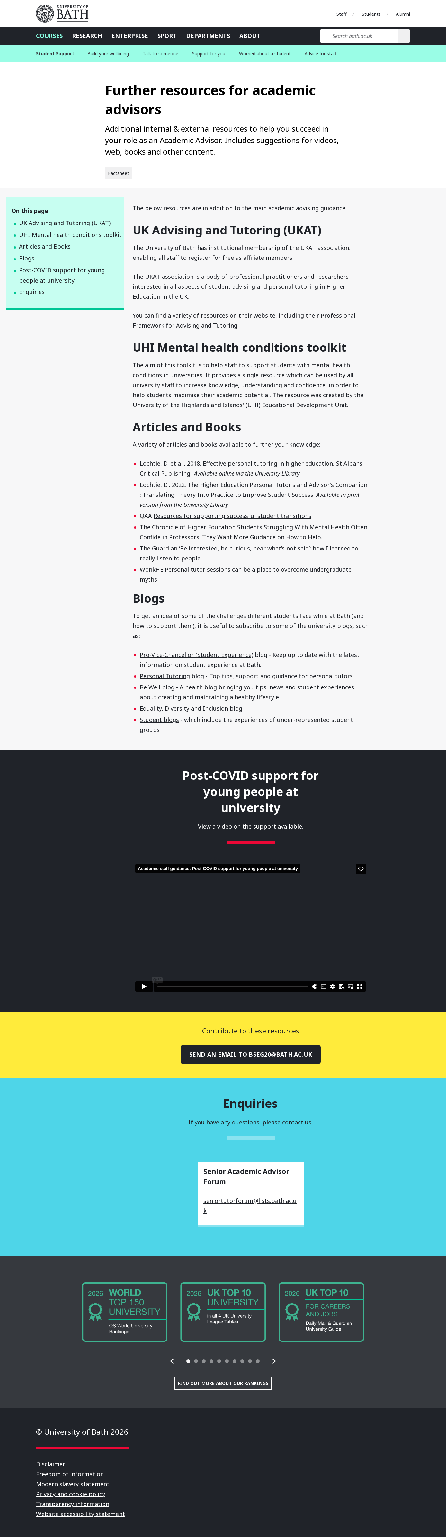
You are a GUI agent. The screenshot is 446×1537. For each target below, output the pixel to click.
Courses (49, 36)
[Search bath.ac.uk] (359, 36)
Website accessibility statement (80, 1514)
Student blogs (159, 719)
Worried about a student (265, 53)
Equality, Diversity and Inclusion (184, 708)
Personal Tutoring (165, 676)
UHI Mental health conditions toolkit (70, 235)
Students (371, 14)
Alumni (403, 14)
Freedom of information (70, 1474)
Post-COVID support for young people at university (62, 275)
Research (87, 36)
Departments (208, 36)
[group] (124, 1312)
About (249, 36)
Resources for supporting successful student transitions (232, 516)
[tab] (188, 1361)
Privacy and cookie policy (70, 1494)
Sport (167, 36)
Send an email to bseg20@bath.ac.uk (250, 1054)
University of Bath (65, 14)
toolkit (186, 365)
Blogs (26, 258)
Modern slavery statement (73, 1484)
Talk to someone (160, 53)
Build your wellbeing (108, 53)
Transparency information (72, 1504)
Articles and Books (45, 246)
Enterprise (129, 36)
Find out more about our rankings (223, 1383)
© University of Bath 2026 (82, 1431)
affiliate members (267, 257)
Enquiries (32, 292)
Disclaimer (50, 1464)
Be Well (150, 687)
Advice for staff (321, 53)
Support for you (208, 53)
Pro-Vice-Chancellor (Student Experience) (196, 655)
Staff (341, 14)
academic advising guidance (306, 208)
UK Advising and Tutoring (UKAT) (65, 223)
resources (214, 315)
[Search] (404, 36)
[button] (172, 1361)
